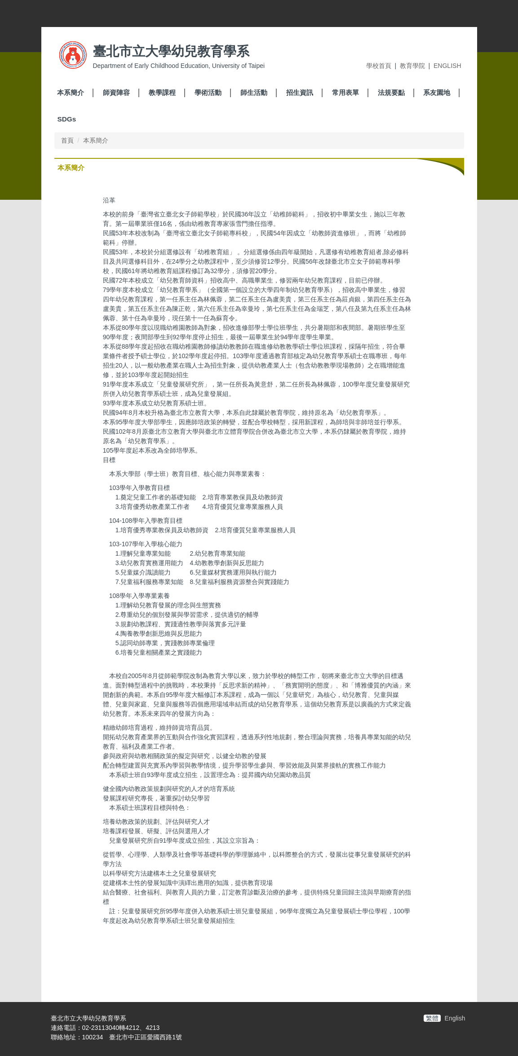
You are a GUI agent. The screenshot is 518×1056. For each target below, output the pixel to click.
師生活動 (253, 92)
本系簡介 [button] (70, 92)
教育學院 (412, 65)
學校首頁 (378, 65)
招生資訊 (299, 92)
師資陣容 (116, 92)
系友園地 (436, 92)
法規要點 (391, 92)
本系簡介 (95, 140)
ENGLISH (447, 65)
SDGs (66, 119)
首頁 (67, 140)
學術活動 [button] (208, 92)
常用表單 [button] (345, 92)
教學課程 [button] (162, 92)
